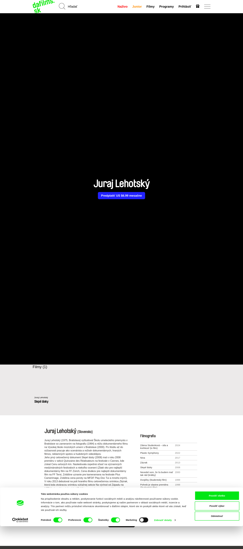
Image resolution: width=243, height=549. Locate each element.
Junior (136, 6)
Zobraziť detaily (163, 543)
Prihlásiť (184, 6)
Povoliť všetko (217, 518)
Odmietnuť (217, 538)
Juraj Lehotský (41, 397)
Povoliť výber (216, 528)
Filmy (150, 6)
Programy (166, 6)
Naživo (122, 6)
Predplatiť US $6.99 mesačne (121, 195)
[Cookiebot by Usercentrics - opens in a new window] (20, 543)
